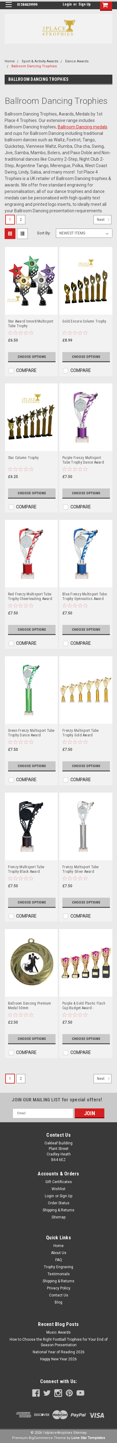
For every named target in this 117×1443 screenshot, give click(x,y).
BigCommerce (41, 1438)
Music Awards (58, 1332)
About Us (58, 1253)
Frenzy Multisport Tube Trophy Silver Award (80, 869)
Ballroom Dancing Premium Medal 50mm (29, 1005)
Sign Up (84, 4)
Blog (58, 1302)
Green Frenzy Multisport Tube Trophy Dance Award (31, 732)
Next (104, 220)
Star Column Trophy (23, 458)
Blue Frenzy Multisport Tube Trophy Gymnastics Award (84, 596)
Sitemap (58, 1217)
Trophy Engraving (58, 1267)
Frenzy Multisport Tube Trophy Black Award (26, 869)
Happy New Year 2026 (58, 1359)
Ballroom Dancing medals (82, 126)
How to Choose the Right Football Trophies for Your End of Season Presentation (59, 1342)
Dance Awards (77, 61)
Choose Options (32, 357)
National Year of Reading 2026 (59, 1352)
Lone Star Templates (88, 1438)
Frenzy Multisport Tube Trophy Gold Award (80, 732)
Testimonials (59, 1274)
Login (67, 4)
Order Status (58, 1203)
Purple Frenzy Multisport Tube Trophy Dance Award (83, 460)
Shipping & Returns (58, 1210)
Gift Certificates (58, 1182)
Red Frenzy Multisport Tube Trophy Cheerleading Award (30, 596)
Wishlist (58, 1189)
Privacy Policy (58, 1288)
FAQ (58, 1260)
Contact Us (58, 1295)
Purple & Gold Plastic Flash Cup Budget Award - (83, 1005)
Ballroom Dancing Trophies (34, 66)
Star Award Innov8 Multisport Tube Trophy (30, 323)
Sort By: (44, 233)
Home (10, 61)
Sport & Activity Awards (40, 61)
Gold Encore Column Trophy (84, 321)
